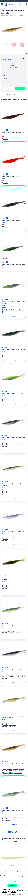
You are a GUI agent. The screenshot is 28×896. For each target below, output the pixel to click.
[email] (12, 94)
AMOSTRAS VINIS (17, 15)
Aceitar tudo (12, 885)
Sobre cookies (5, 890)
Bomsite (19, 894)
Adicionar (20, 89)
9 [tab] (24, 841)
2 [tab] (3, 841)
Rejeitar (21, 890)
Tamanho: (5, 78)
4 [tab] (9, 841)
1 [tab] (1, 841)
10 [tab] (26, 841)
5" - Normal (7, 81)
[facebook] (7, 94)
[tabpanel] (14, 862)
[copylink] (17, 94)
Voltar (25, 53)
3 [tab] (6, 841)
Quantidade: (5, 86)
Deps (11, 67)
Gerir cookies (13, 890)
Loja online (6, 15)
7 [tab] (19, 841)
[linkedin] (10, 94)
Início (2, 15)
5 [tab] (11, 841)
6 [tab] (15, 841)
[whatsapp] (14, 94)
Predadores (11, 15)
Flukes (22, 15)
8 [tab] (21, 841)
